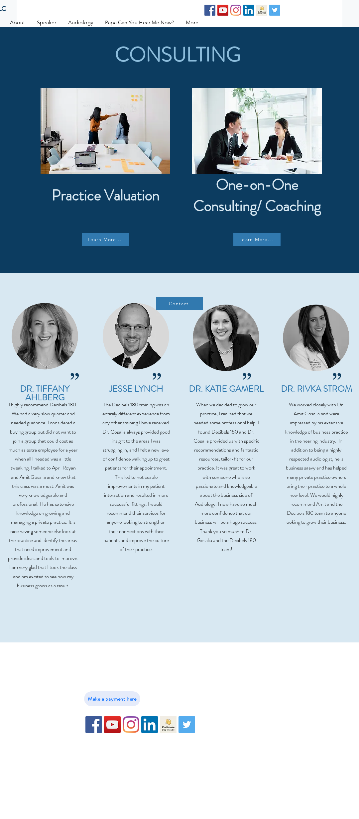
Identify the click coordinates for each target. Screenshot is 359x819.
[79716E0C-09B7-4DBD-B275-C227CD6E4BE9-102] (261, 10)
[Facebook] (209, 10)
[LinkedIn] (248, 10)
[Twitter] (274, 10)
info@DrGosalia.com (125, 676)
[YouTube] (222, 10)
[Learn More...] (105, 239)
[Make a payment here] (112, 698)
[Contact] (179, 303)
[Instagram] (235, 10)
